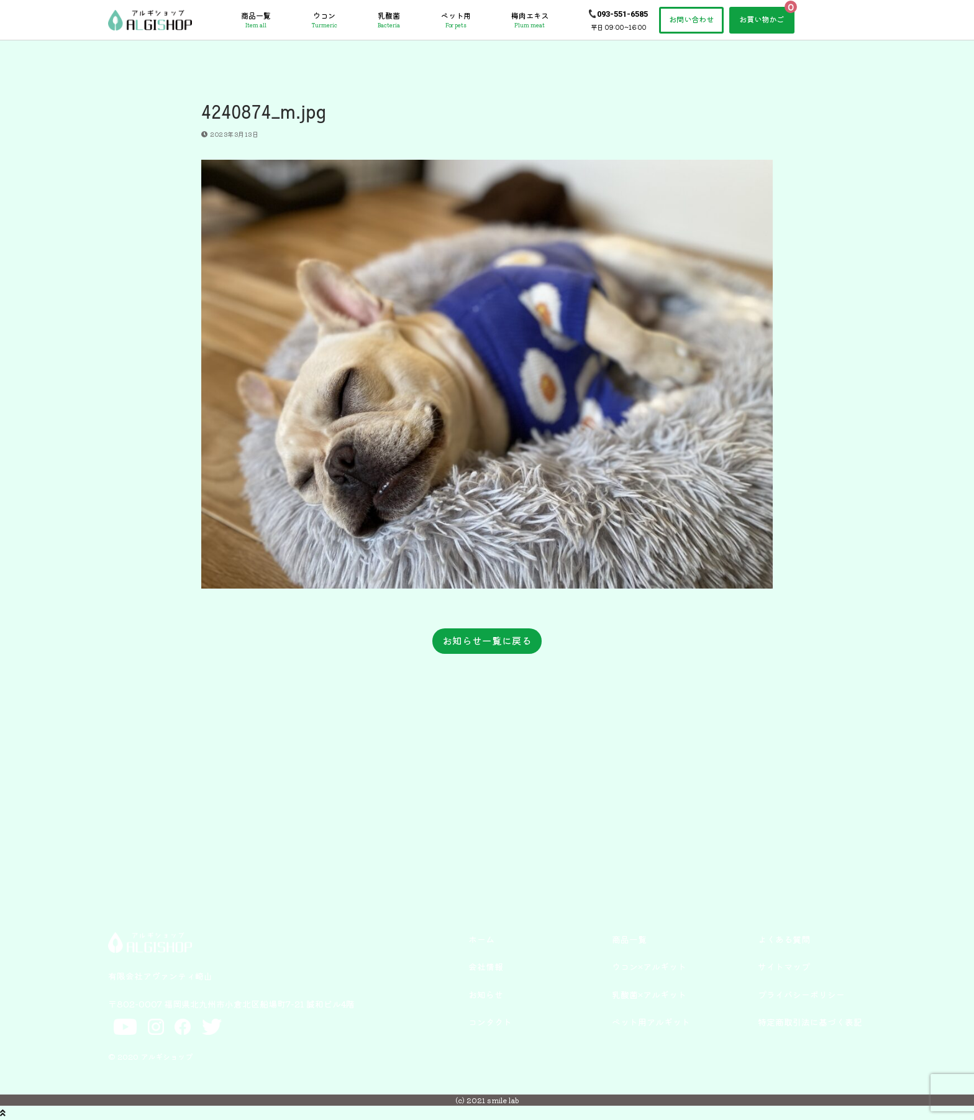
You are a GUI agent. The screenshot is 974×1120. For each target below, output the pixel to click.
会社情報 (485, 966)
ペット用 (456, 20)
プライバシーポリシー (801, 994)
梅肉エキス (529, 20)
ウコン (324, 20)
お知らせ (485, 994)
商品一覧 (256, 20)
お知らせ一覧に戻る (487, 640)
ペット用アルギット (651, 1022)
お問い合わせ (691, 19)
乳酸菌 (389, 20)
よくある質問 (784, 939)
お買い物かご (761, 19)
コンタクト (490, 1022)
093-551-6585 (622, 14)
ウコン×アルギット (649, 966)
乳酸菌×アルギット (649, 994)
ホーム (481, 939)
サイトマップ (784, 966)
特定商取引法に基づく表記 (810, 1022)
